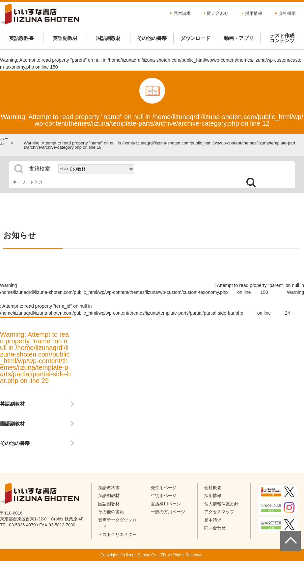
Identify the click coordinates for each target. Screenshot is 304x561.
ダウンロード (195, 38)
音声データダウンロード (117, 523)
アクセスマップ (219, 511)
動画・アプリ (239, 38)
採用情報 (253, 13)
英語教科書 (21, 38)
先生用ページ (164, 487)
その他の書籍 (152, 38)
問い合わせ (218, 13)
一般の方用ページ (168, 511)
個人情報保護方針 (221, 503)
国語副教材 (108, 38)
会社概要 (287, 13)
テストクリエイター (117, 534)
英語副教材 (65, 38)
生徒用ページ (164, 495)
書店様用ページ (166, 503)
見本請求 (182, 13)
